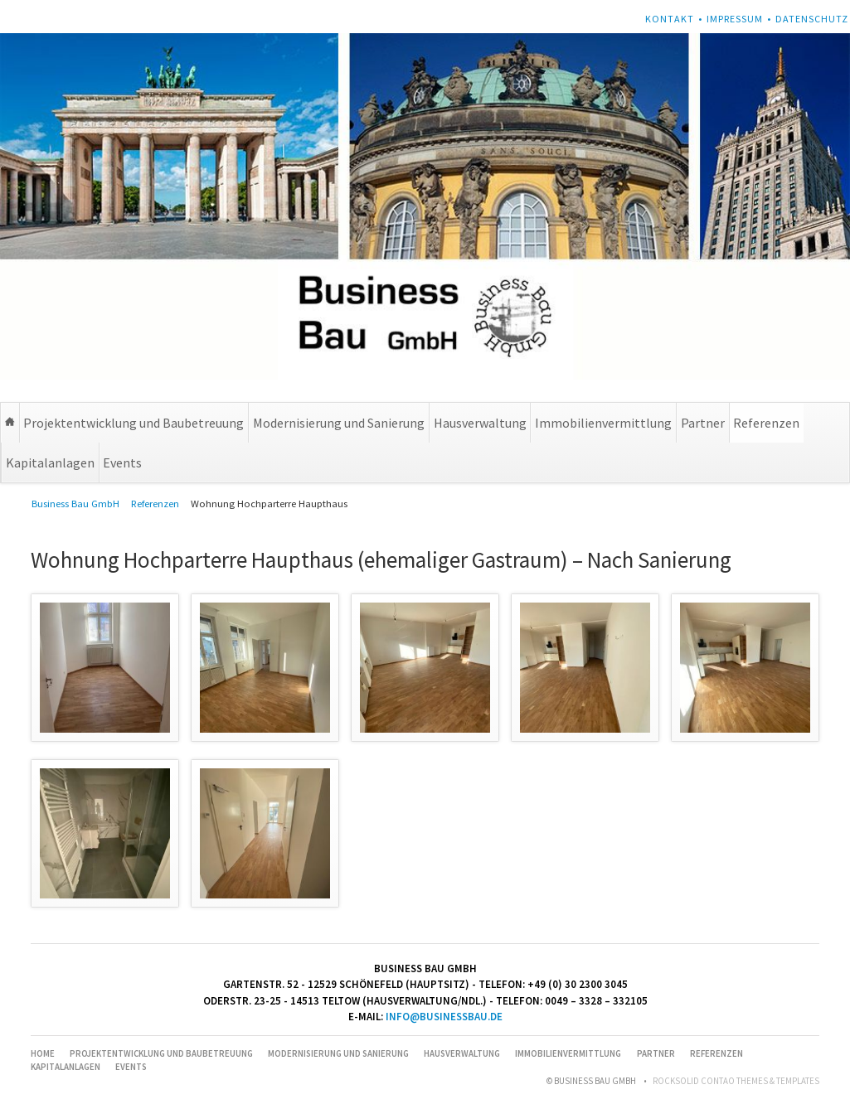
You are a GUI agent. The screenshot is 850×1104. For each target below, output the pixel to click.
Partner (703, 422)
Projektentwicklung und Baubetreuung (133, 422)
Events (122, 462)
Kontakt (669, 18)
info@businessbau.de (444, 1017)
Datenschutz (811, 18)
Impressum (735, 18)
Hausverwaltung (480, 422)
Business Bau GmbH (75, 503)
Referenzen (766, 422)
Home (10, 423)
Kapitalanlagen (50, 462)
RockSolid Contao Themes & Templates (736, 1081)
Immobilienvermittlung (603, 422)
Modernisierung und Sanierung (339, 422)
